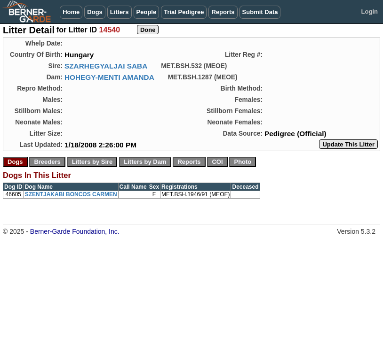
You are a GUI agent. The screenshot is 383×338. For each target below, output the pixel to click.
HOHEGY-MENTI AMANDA (109, 77)
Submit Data (260, 11)
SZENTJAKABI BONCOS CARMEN (71, 194)
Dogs (95, 11)
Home (71, 11)
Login (369, 11)
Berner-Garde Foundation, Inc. (75, 231)
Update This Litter (348, 144)
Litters (119, 11)
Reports (222, 11)
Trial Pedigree (184, 11)
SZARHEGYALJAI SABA (105, 66)
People (146, 11)
